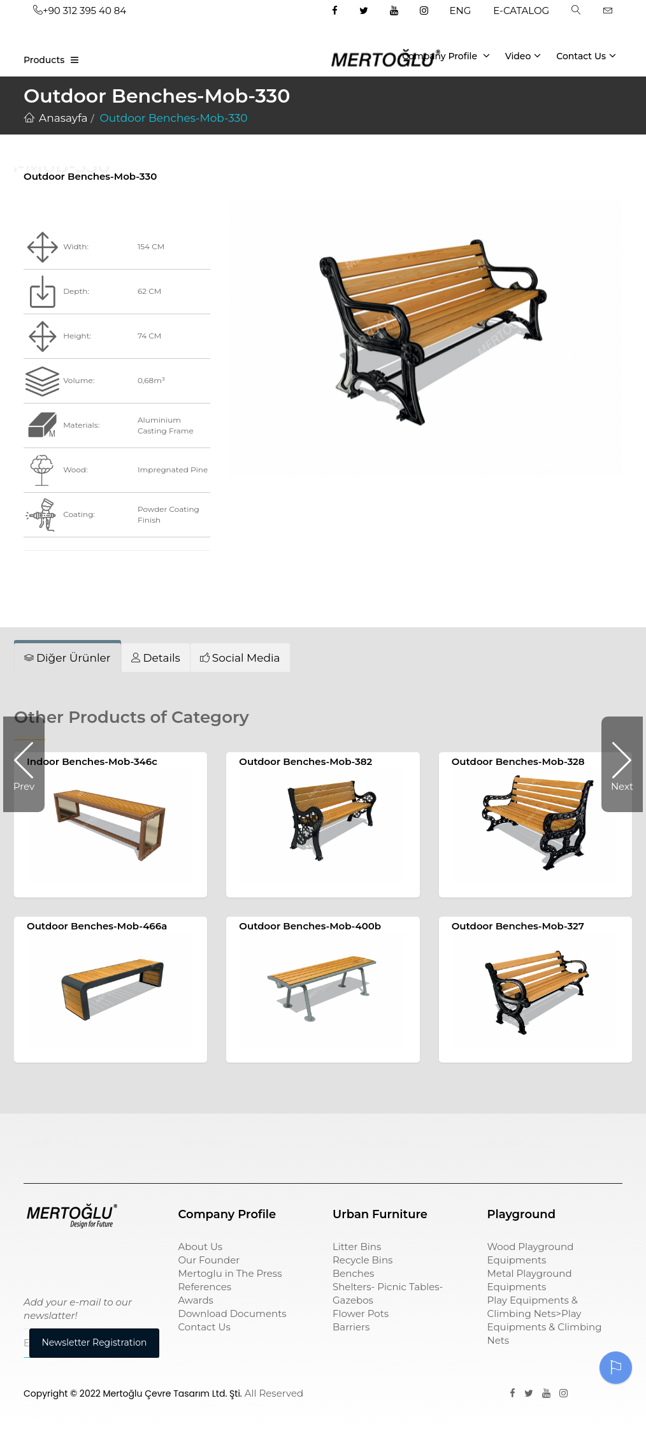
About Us (200, 1246)
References (205, 1287)
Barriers (351, 1327)
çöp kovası (204, 1141)
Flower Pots (361, 1313)
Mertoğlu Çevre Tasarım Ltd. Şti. (172, 1393)
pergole (506, 1141)
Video (523, 55)
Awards (195, 1300)
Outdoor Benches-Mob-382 (305, 761)
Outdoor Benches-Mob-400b (310, 926)
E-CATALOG (521, 10)
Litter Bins (357, 1246)
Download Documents (232, 1313)
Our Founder (209, 1260)
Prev (29, 764)
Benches (353, 1273)
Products (44, 60)
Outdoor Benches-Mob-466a (97, 926)
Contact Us (586, 55)
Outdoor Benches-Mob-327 (518, 926)
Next (617, 764)
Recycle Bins (362, 1260)
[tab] (67, 658)
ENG (460, 10)
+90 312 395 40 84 (79, 10)
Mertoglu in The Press (230, 1273)
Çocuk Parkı (53, 1141)
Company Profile (446, 55)
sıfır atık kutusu (371, 1141)
